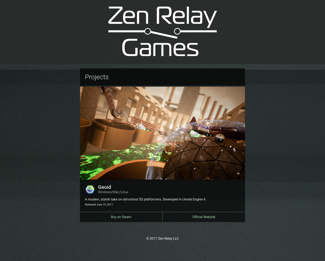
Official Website (203, 217)
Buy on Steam (121, 217)
